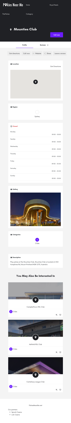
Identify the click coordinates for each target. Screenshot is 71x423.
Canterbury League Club (35, 382)
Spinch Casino (16, 412)
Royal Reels (54, 5)
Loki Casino (15, 415)
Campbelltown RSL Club (35, 307)
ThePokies (5, 14)
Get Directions (55, 66)
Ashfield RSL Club (35, 344)
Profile (24, 45)
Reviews (44, 45)
